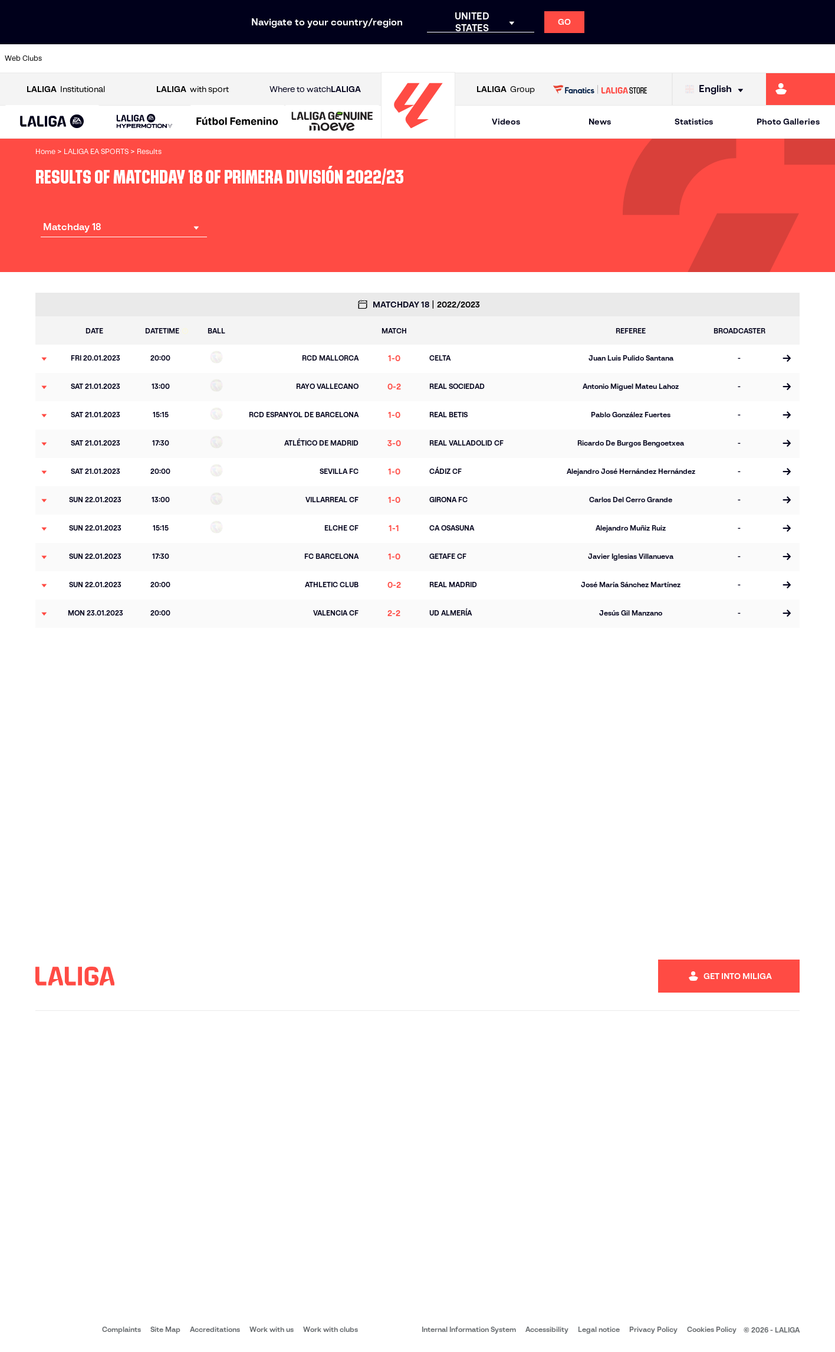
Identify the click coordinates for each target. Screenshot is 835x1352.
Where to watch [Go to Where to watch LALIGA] (315, 89)
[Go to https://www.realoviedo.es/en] (664, 58)
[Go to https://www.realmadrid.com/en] (624, 58)
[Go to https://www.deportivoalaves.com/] (190, 58)
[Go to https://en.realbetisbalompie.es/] (585, 58)
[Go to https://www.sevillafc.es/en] (742, 58)
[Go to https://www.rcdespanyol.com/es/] (506, 58)
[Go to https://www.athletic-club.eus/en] (72, 58)
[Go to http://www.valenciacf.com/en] (782, 58)
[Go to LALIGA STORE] (600, 89)
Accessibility (546, 1329)
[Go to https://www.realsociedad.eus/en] (703, 58)
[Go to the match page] (786, 359)
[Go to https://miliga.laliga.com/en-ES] (800, 89)
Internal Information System (469, 1329)
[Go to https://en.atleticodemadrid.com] (112, 58)
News (600, 121)
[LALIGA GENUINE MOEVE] (332, 122)
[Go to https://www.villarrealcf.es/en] (821, 58)
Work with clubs (330, 1329)
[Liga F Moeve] (237, 122)
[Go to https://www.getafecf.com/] (309, 58)
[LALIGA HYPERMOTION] (144, 122)
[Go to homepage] (418, 133)
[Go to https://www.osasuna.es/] (151, 58)
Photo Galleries (788, 121)
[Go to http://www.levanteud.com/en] (388, 58)
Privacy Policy (653, 1329)
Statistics (694, 121)
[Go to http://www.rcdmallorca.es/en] (545, 58)
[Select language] (717, 89)
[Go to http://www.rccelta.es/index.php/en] (466, 58)
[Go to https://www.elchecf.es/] (230, 58)
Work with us (271, 1329)
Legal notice (599, 1329)
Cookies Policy (712, 1329)
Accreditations (215, 1329)
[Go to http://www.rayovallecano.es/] (427, 58)
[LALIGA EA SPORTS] (52, 122)
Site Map (165, 1329)
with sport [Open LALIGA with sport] (192, 89)
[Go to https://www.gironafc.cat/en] (348, 58)
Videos (506, 121)
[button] (52, 122)
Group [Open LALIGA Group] (505, 89)
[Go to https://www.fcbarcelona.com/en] (269, 58)
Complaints (121, 1329)
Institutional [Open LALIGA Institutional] (66, 89)
